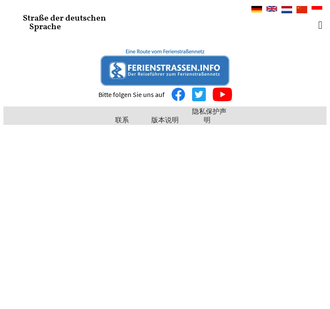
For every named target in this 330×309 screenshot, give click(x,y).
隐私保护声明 (209, 115)
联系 (122, 119)
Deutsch (256, 9)
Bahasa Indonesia (317, 10)
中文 (299, 10)
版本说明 (165, 119)
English (271, 9)
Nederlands (286, 9)
